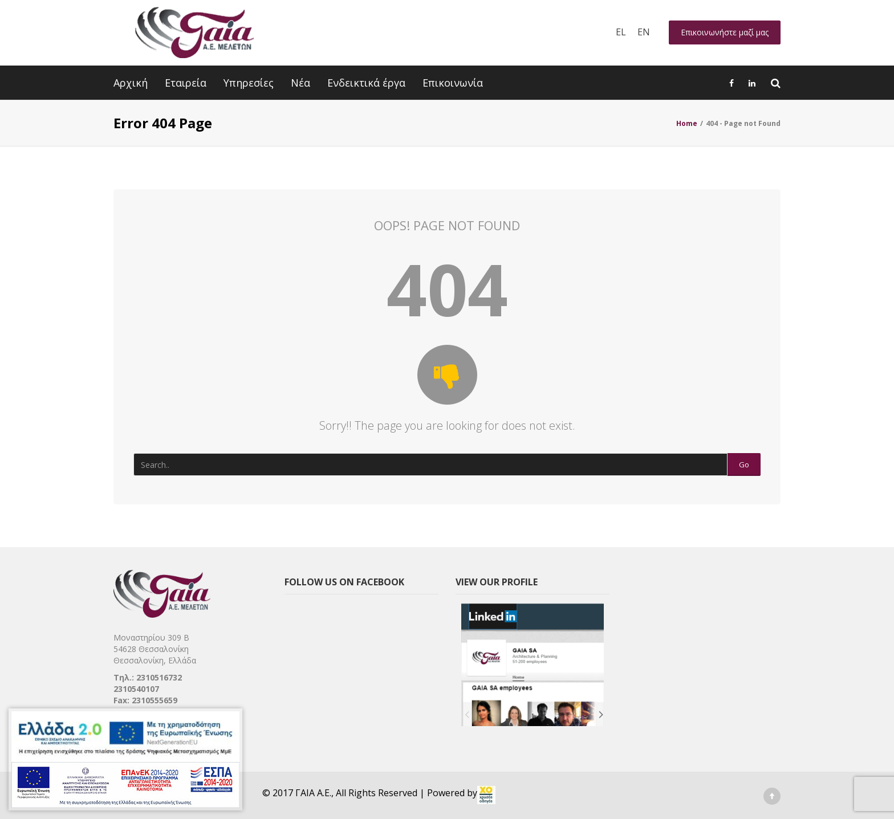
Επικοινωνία (452, 82)
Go (744, 464)
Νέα (300, 82)
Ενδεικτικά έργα (366, 82)
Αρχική (130, 82)
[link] (486, 795)
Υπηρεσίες (249, 82)
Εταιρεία (185, 82)
